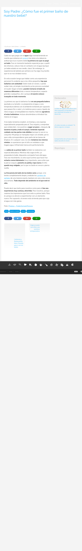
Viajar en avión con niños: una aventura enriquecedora (35, 228)
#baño (23, 211)
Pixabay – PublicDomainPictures (21, 206)
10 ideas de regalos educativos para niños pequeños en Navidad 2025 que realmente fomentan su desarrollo (66, 108)
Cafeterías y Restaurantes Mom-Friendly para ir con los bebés (18, 243)
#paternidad (30, 211)
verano (25, 58)
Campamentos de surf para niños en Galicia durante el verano (66, 136)
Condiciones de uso (3, 271)
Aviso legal (16, 271)
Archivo (49, 3)
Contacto (64, 3)
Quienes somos (75, 3)
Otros (6, 211)
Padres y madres (14, 211)
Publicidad (10, 271)
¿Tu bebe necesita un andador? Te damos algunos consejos (66, 123)
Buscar (56, 3)
